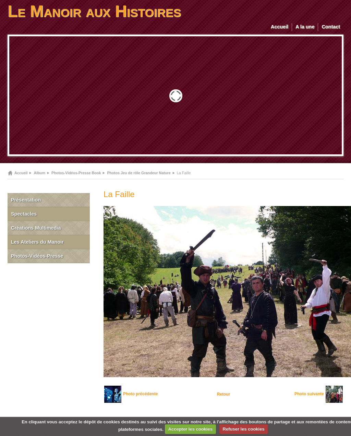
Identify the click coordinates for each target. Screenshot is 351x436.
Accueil (279, 26)
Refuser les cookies (244, 429)
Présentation (26, 200)
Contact (331, 26)
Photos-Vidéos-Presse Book (76, 173)
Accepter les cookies (190, 429)
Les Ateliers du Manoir (37, 242)
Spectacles (24, 214)
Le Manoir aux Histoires (94, 11)
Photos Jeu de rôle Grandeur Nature (138, 173)
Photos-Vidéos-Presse (37, 256)
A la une (304, 26)
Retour (223, 394)
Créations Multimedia (36, 228)
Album (39, 173)
